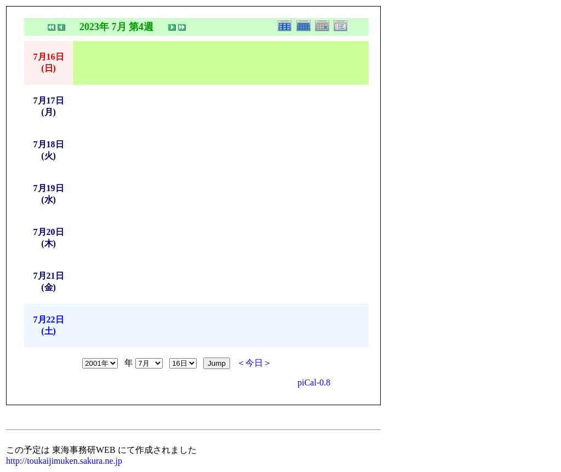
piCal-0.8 (313, 382)
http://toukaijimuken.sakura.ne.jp (64, 460)
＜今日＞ (254, 362)
